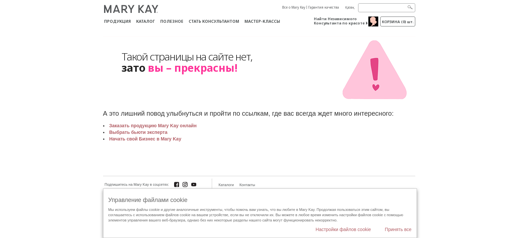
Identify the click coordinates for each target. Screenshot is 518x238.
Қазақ (349, 7)
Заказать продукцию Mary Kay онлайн (153, 125)
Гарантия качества (323, 7)
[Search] (386, 7)
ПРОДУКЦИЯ (117, 21)
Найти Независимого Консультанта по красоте (339, 21)
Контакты (247, 185)
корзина (398, 21)
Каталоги (226, 185)
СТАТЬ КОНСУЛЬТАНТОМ (214, 21)
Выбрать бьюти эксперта (138, 132)
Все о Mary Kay (293, 7)
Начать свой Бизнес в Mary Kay (145, 138)
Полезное (171, 21)
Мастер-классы (262, 21)
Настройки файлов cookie (343, 229)
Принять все (398, 229)
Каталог (145, 21)
